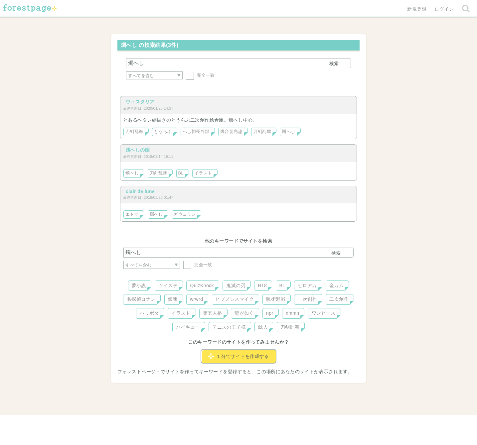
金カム (336, 285)
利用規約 (229, 422)
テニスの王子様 (229, 327)
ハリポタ (149, 313)
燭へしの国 (138, 150)
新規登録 (416, 9)
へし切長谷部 (196, 131)
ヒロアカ (307, 285)
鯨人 (263, 327)
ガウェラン (185, 214)
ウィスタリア (140, 101)
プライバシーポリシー (310, 422)
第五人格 (212, 313)
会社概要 (264, 422)
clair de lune (140, 191)
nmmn (292, 313)
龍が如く (244, 313)
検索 (334, 63)
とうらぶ (163, 131)
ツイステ (168, 285)
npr (269, 313)
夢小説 (139, 285)
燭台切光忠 (231, 131)
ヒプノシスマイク (235, 299)
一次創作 (307, 299)
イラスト (203, 173)
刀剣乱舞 (134, 131)
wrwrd (196, 299)
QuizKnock (202, 285)
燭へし (288, 131)
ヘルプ (153, 422)
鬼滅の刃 (235, 285)
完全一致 (200, 75)
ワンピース (324, 313)
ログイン (444, 9)
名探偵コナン (141, 299)
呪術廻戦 (275, 299)
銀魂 (173, 299)
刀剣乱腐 (262, 131)
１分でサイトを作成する (238, 356)
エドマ (132, 214)
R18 (262, 285)
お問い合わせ (190, 422)
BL (181, 173)
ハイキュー (188, 327)
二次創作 (339, 299)
